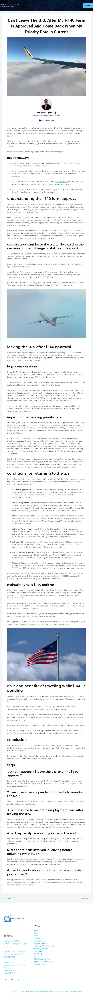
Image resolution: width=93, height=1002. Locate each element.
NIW (36, 936)
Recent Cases (39, 941)
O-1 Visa (37, 938)
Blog (36, 956)
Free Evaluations (41, 943)
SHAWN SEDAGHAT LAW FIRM (12, 4)
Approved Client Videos (43, 961)
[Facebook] (12, 979)
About (36, 931)
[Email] (24, 979)
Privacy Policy (40, 964)
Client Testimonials (42, 959)
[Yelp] (18, 979)
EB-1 (36, 933)
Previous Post (10, 898)
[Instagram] (6, 979)
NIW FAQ (38, 954)
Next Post (85, 898)
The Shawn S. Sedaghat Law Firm (46, 116)
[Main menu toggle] (88, 5)
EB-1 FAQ (38, 951)
